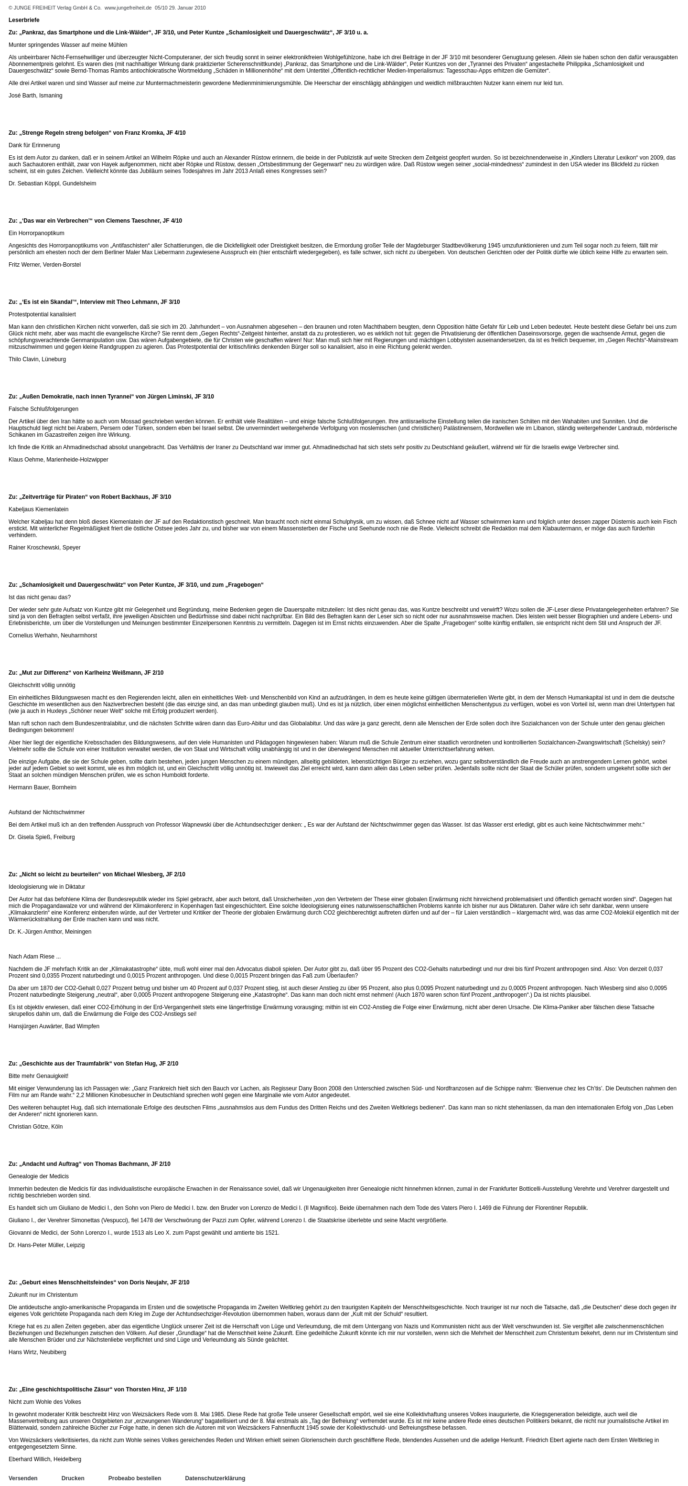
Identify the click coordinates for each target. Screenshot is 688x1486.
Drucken (73, 1478)
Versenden (23, 1478)
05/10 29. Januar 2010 (180, 8)
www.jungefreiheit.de (128, 8)
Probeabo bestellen (134, 1478)
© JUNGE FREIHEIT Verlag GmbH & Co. (56, 8)
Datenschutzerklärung (215, 1478)
